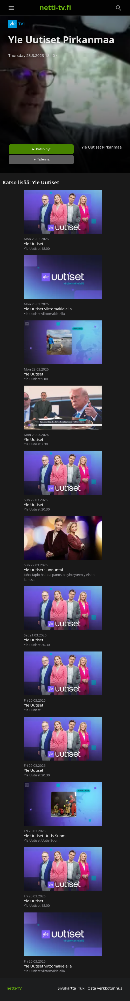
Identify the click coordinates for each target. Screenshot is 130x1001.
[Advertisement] (65, 99)
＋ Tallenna (41, 159)
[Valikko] (11, 8)
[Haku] (118, 8)
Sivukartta (67, 988)
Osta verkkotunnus (104, 988)
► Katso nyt (41, 149)
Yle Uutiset (45, 182)
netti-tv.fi (55, 7)
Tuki (82, 988)
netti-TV (14, 988)
